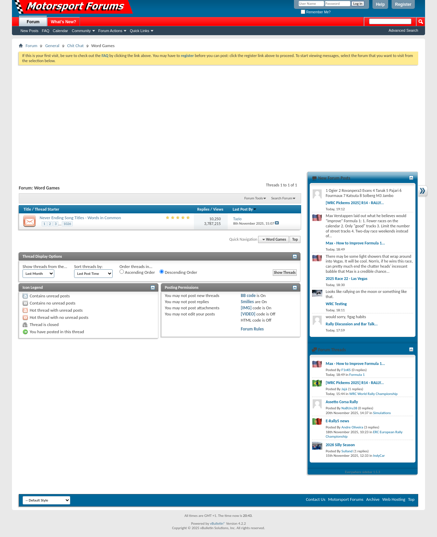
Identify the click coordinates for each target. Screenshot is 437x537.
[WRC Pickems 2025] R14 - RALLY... (355, 202)
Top (295, 239)
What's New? (63, 21)
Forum (33, 21)
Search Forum (282, 198)
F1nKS (346, 370)
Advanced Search (403, 30)
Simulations (382, 413)
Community (81, 31)
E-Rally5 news (337, 421)
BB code (248, 295)
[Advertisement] (218, 116)
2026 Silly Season (340, 444)
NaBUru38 (349, 408)
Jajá (344, 389)
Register (403, 4)
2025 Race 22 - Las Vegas (346, 278)
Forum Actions (110, 31)
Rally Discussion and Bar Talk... (352, 324)
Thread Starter (47, 209)
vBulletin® (217, 523)
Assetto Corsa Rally (342, 401)
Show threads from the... (45, 266)
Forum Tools (253, 198)
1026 (67, 224)
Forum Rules (252, 328)
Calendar (60, 31)
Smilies (247, 301)
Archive (372, 499)
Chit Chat (75, 45)
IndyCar (379, 455)
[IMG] (246, 307)
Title (27, 209)
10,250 (215, 218)
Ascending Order (137, 272)
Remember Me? (315, 12)
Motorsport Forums (345, 499)
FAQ (46, 31)
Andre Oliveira (352, 427)
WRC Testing (336, 303)
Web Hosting (393, 499)
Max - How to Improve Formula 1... (355, 243)
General (52, 45)
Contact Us (315, 499)
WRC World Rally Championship (373, 394)
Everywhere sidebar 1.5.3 (362, 472)
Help (380, 4)
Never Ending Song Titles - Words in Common (80, 217)
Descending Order (178, 272)
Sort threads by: (88, 266)
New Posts (29, 31)
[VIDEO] (248, 313)
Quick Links (139, 31)
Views (218, 209)
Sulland (347, 451)
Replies (203, 209)
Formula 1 (357, 374)
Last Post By (244, 209)
